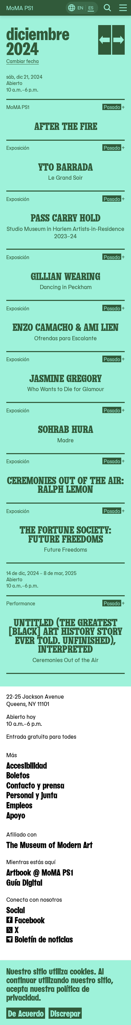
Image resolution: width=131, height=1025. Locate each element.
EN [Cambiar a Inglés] (80, 7)
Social (15, 909)
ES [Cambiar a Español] (90, 7)
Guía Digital (24, 882)
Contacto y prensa (35, 784)
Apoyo (15, 814)
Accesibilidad (26, 765)
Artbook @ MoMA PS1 (39, 871)
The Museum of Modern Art (49, 844)
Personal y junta (31, 794)
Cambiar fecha (22, 61)
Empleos (19, 804)
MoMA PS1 (19, 7)
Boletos (18, 774)
